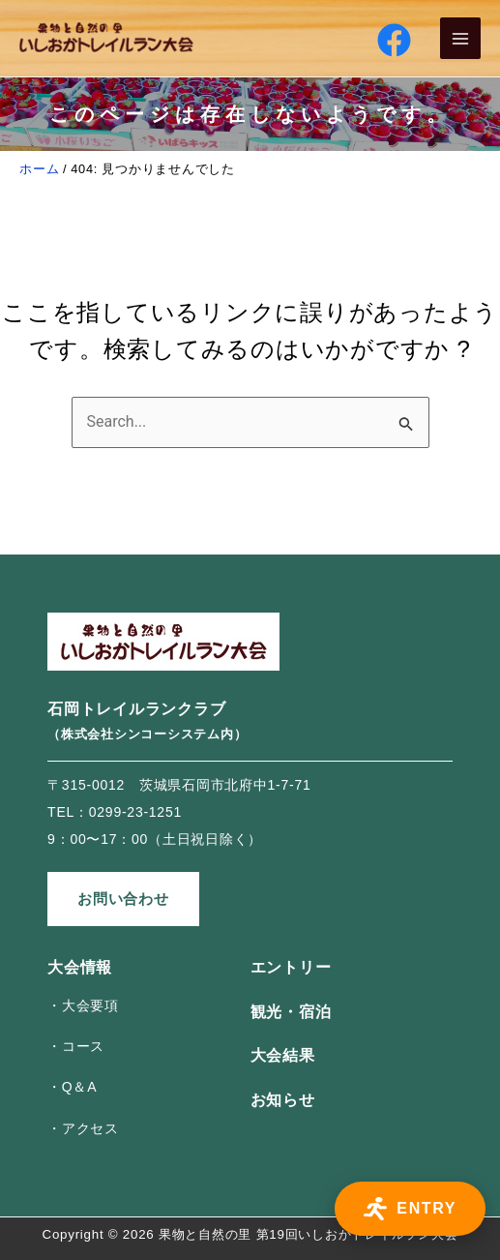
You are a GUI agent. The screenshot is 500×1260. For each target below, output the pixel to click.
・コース (75, 1046)
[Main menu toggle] (461, 38)
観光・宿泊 (291, 1012)
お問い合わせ (123, 898)
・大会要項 (83, 1005)
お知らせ (282, 1100)
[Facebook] (394, 40)
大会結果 (282, 1055)
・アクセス (83, 1128)
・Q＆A (72, 1087)
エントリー (291, 967)
